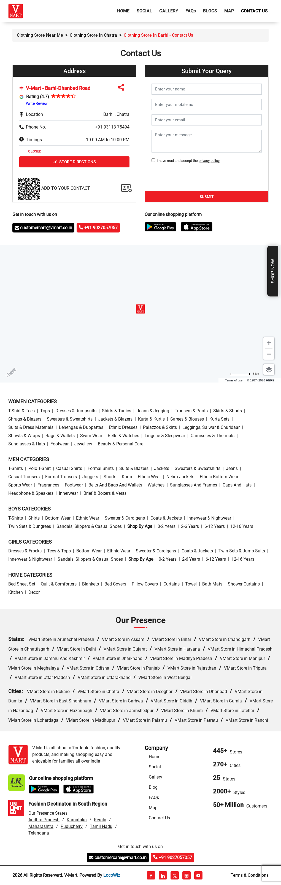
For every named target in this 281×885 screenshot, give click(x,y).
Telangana (38, 833)
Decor (34, 592)
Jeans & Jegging (153, 410)
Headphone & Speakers (30, 493)
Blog (153, 787)
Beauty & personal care (120, 443)
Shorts (110, 476)
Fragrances (48, 485)
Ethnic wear (149, 476)
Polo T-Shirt (39, 468)
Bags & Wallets (60, 435)
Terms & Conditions (250, 875)
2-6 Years (190, 526)
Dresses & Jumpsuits (75, 410)
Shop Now (272, 271)
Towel (191, 584)
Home (124, 10)
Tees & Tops (59, 551)
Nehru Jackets (180, 476)
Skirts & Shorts (227, 410)
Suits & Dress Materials (30, 427)
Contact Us (254, 11)
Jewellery (83, 443)
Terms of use (233, 380)
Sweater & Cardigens (125, 518)
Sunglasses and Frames (193, 485)
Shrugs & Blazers (24, 419)
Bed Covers (115, 584)
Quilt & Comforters (59, 584)
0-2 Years (166, 526)
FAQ (190, 11)
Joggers (90, 476)
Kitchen (15, 592)
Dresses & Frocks (25, 551)
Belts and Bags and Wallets (115, 485)
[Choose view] (268, 369)
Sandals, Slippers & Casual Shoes (89, 526)
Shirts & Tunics (116, 410)
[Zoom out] (268, 354)
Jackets (161, 468)
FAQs (154, 797)
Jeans (232, 468)
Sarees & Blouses (187, 419)
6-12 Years (214, 526)
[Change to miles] (244, 374)
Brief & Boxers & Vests (104, 493)
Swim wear (91, 435)
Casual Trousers (24, 476)
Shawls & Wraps (24, 435)
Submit (207, 196)
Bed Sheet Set (21, 584)
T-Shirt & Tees (21, 410)
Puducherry (72, 826)
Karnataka (77, 819)
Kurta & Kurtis (151, 419)
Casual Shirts (69, 468)
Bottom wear (58, 518)
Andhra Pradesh (44, 819)
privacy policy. (209, 161)
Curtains (171, 584)
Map (229, 11)
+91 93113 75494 (112, 127)
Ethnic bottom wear (219, 476)
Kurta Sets (219, 419)
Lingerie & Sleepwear (165, 435)
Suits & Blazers (133, 468)
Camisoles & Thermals (212, 435)
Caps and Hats (237, 485)
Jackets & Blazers (115, 419)
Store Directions (74, 162)
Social (144, 11)
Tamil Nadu (101, 826)
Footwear (59, 443)
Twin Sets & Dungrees (29, 526)
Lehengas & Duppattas (81, 427)
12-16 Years (241, 526)
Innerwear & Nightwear (209, 518)
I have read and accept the (187, 161)
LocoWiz (111, 875)
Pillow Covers (145, 584)
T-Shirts (15, 468)
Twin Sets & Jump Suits (241, 551)
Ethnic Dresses (123, 427)
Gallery (168, 11)
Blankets (90, 584)
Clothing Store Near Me (40, 35)
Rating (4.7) (37, 96)
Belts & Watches (123, 435)
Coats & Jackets (166, 518)
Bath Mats (212, 584)
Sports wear (20, 485)
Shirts (34, 518)
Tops (45, 410)
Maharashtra (40, 826)
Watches (156, 485)
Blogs (210, 11)
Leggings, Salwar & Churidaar (211, 427)
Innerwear (68, 493)
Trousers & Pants (191, 410)
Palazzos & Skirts (160, 427)
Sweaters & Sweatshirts (70, 419)
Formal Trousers (61, 476)
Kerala (100, 819)
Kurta (127, 476)
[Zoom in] (268, 342)
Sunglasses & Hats (26, 443)
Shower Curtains (244, 584)
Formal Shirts (101, 468)
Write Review (37, 103)
